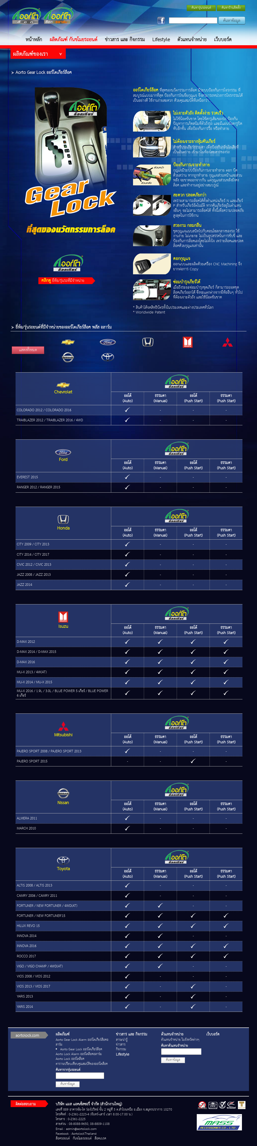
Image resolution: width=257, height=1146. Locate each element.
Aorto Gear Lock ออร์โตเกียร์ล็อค (81, 1049)
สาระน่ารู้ (121, 1040)
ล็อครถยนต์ (63, 1138)
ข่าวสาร (120, 1045)
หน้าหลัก (34, 39)
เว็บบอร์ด (223, 39)
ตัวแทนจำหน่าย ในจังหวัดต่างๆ (180, 1040)
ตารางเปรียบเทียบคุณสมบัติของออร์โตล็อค (82, 1064)
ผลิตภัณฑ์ (63, 1034)
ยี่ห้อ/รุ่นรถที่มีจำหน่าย (62, 280)
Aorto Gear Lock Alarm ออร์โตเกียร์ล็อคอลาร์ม (82, 1042)
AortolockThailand (84, 1134)
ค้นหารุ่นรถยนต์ (201, 8)
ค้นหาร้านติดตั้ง (231, 8)
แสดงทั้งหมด (28, 350)
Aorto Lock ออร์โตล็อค (70, 1059)
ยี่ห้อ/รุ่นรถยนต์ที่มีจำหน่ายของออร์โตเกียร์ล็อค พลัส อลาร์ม (64, 327)
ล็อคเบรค (100, 1138)
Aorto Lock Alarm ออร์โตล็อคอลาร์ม (79, 1054)
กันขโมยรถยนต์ (82, 1138)
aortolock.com (27, 1035)
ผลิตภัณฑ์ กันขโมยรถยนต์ (73, 39)
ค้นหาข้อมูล (67, 1084)
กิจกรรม (121, 1049)
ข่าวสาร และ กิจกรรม (125, 39)
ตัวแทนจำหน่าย (192, 39)
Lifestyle (161, 39)
